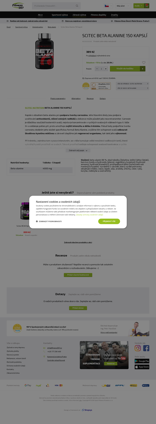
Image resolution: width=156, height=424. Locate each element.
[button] (49, 221)
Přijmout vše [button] (109, 221)
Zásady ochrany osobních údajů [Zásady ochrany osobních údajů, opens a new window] (89, 214)
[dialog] (78, 212)
